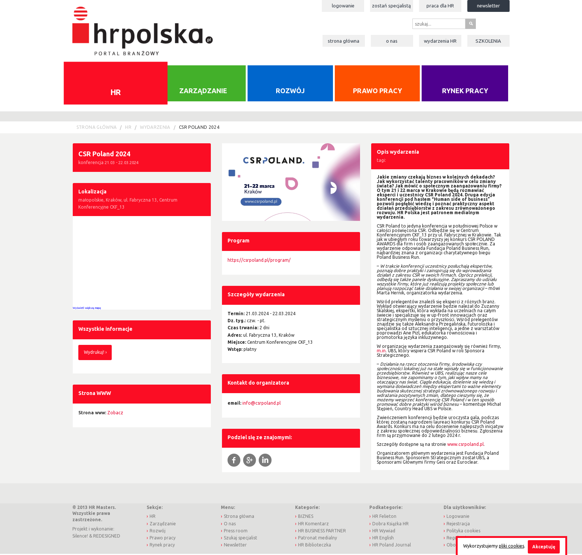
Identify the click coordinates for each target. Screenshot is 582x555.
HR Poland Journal (391, 545)
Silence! (80, 537)
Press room (236, 531)
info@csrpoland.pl (261, 403)
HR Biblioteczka (314, 545)
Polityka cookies (463, 531)
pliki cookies (511, 545)
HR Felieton (384, 517)
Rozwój (290, 91)
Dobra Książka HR (390, 524)
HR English (383, 538)
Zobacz (115, 413)
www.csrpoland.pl (465, 445)
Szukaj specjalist (240, 538)
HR (115, 92)
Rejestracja (458, 524)
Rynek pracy (465, 91)
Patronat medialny (317, 538)
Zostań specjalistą (391, 5)
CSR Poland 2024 (199, 128)
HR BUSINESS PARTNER (322, 531)
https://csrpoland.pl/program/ (259, 260)
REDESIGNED (106, 537)
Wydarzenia (440, 40)
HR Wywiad (383, 531)
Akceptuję (543, 546)
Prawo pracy (377, 91)
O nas (392, 40)
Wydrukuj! (94, 353)
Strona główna (343, 40)
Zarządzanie (203, 91)
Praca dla (440, 5)
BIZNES (305, 517)
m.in (381, 351)
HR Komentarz (313, 524)
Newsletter (488, 5)
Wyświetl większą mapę (87, 308)
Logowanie (343, 5)
